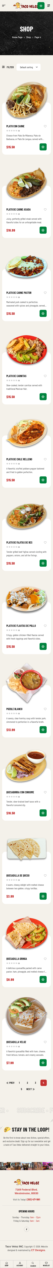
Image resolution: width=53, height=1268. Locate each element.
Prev (12, 1082)
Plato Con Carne (15, 126)
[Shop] (6, 1263)
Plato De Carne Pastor (18, 292)
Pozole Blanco (14, 709)
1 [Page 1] (19, 1082)
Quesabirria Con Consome (20, 792)
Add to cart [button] (43, 230)
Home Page (17, 37)
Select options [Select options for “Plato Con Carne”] (43, 146)
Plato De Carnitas (16, 376)
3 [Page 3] (35, 1082)
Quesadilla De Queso (17, 875)
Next (29, 1089)
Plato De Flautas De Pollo (21, 625)
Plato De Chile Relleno (19, 459)
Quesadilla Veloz (16, 1042)
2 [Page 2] (27, 1082)
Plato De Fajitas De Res (19, 542)
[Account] (20, 1263)
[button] (49, 5)
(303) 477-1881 (33, 1199)
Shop (28, 37)
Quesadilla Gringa (16, 958)
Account (20, 1265)
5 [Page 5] (21, 1089)
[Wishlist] (46, 1263)
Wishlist (46, 1265)
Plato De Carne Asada (18, 209)
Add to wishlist (45, 126)
